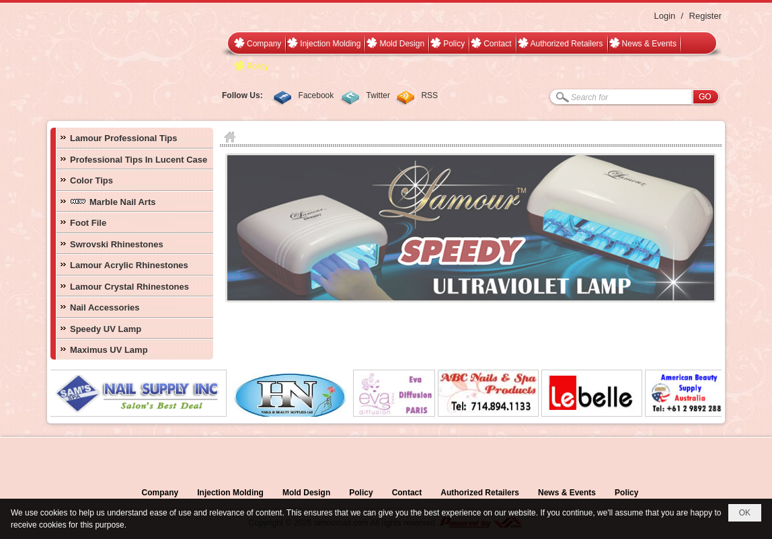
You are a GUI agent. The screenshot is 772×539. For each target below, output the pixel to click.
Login (664, 16)
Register (705, 16)
